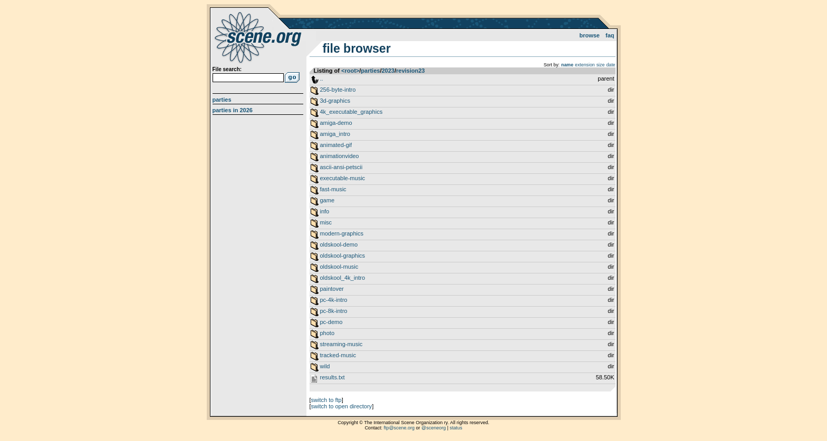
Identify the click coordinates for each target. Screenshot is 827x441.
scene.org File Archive (259, 37)
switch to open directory (341, 406)
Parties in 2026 (233, 110)
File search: (227, 69)
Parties (222, 99)
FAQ (609, 35)
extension (585, 64)
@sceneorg (433, 427)
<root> (350, 70)
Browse (589, 35)
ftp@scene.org (399, 427)
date (610, 64)
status (456, 427)
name (567, 64)
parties (370, 70)
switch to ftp (326, 400)
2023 (387, 70)
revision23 (410, 70)
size (601, 64)
